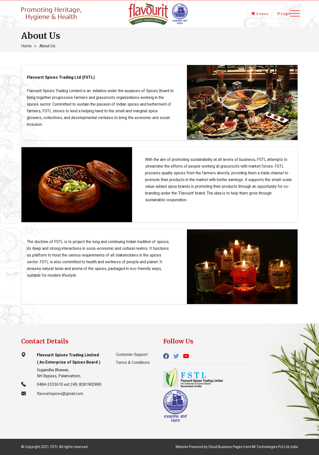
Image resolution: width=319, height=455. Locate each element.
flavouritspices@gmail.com (60, 394)
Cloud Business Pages (225, 447)
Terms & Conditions (133, 363)
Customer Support (132, 355)
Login (283, 13)
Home (27, 46)
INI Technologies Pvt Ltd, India (275, 447)
